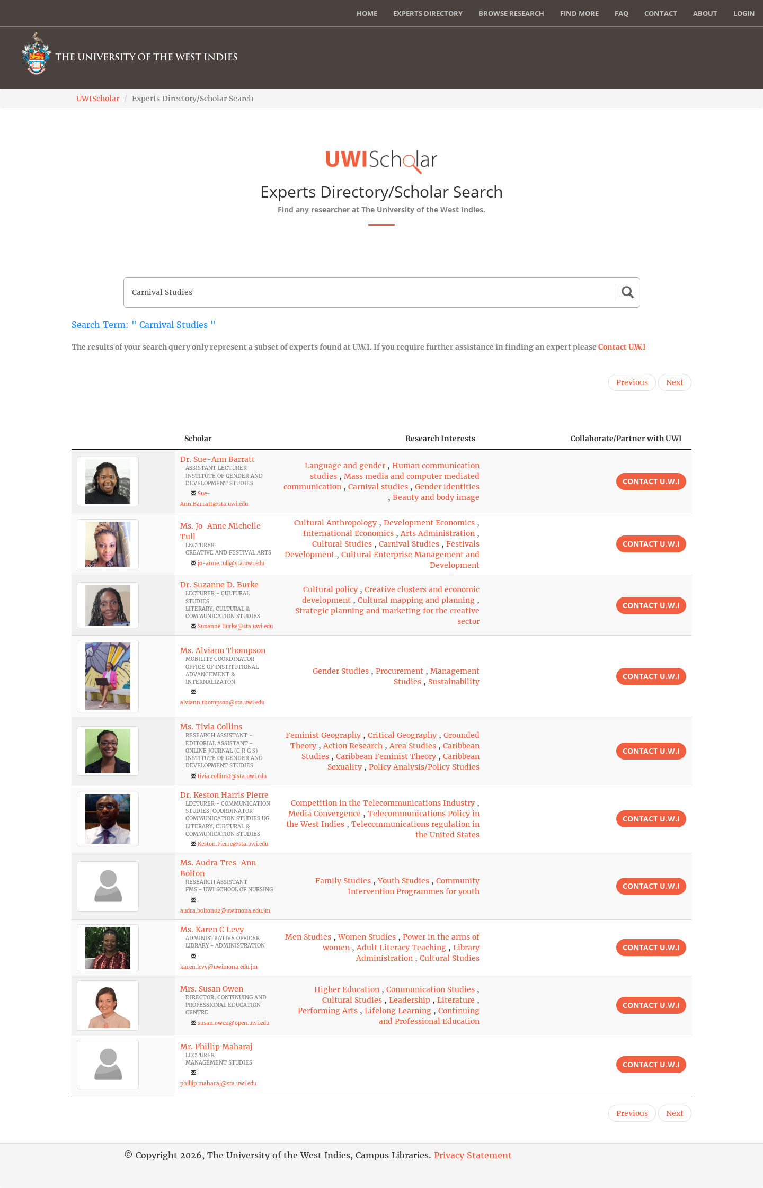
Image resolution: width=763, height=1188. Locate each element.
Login (744, 13)
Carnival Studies (409, 544)
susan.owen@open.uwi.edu (233, 1023)
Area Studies (412, 746)
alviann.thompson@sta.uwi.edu (222, 702)
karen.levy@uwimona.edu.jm (219, 966)
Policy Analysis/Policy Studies (424, 767)
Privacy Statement (473, 1155)
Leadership (409, 1000)
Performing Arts (328, 1010)
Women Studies (367, 937)
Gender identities (447, 487)
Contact (660, 13)
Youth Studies (403, 881)
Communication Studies (430, 989)
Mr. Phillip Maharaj (216, 1046)
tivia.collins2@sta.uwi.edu (232, 776)
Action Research (353, 746)
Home (367, 13)
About (705, 13)
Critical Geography (402, 735)
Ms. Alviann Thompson (222, 650)
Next (675, 382)
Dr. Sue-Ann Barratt (217, 459)
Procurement (399, 671)
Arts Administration (438, 533)
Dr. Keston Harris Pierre (224, 795)
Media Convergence (324, 813)
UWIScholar (97, 98)
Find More (579, 13)
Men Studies (308, 937)
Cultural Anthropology (335, 523)
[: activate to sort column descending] (123, 439)
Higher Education (346, 989)
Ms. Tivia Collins (211, 726)
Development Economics (429, 523)
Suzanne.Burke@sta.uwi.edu (235, 626)
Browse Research (511, 13)
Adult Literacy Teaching (401, 947)
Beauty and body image (436, 497)
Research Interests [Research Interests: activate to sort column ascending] (440, 438)
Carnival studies (378, 487)
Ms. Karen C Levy (212, 929)
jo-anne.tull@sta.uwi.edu (231, 563)
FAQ (621, 13)
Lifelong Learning (398, 1010)
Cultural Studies (342, 544)
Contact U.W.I (622, 347)
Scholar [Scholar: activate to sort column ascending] (198, 438)
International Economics (348, 533)
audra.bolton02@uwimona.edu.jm (225, 910)
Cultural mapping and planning (416, 600)
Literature (456, 1000)
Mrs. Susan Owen (211, 989)
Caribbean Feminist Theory (386, 756)
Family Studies (343, 881)
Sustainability (454, 681)
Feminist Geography (323, 735)
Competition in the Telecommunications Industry (383, 803)
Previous (632, 382)
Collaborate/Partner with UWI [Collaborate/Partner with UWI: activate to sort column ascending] (626, 438)
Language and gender (345, 465)
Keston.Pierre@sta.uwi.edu (233, 844)
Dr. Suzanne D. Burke (219, 584)
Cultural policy (330, 589)
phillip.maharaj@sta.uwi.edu (218, 1083)
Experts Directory (428, 13)
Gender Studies (341, 671)
